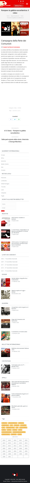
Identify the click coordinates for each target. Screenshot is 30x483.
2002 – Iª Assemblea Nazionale (9, 258)
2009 (4, 448)
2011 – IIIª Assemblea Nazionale (9, 265)
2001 (20, 451)
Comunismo (17, 425)
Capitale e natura (5, 425)
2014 (4, 445)
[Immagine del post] (5, 222)
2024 (4, 440)
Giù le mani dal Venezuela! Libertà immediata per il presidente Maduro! (20, 383)
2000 (26, 451)
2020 (26, 440)
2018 (9, 443)
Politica (20, 429)
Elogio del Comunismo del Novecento (18, 320)
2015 (26, 443)
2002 (15, 451)
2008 (9, 448)
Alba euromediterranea (13, 422)
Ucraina (19, 434)
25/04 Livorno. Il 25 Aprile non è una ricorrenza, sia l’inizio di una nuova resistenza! (20, 243)
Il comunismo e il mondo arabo (19, 331)
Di (19, 108)
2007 (15, 448)
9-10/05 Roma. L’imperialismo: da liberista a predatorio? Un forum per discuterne (20, 231)
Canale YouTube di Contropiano (11, 47)
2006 (20, 448)
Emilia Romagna (5, 183)
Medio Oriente (5, 164)
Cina (11, 425)
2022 (15, 440)
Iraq (17, 427)
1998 (9, 453)
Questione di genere (6, 434)
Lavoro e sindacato (23, 427)
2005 (26, 448)
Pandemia (15, 429)
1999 (4, 453)
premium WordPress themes (20, 481)
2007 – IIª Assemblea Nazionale (9, 261)
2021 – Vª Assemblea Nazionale (9, 271)
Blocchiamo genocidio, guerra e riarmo (20, 406)
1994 (26, 453)
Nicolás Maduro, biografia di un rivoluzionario (19, 279)
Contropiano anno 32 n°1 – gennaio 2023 (18, 365)
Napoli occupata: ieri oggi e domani (18, 291)
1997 (15, 453)
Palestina (9, 429)
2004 (4, 451)
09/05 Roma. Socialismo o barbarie (18, 218)
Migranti (4, 429)
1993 (4, 456)
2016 (20, 443)
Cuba (3, 427)
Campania (3, 193)
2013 (9, 445)
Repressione (14, 434)
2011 (20, 445)
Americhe (3, 161)
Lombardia (4, 180)
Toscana (3, 186)
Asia (2, 167)
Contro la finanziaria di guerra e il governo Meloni (20, 394)
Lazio (2, 189)
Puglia (2, 196)
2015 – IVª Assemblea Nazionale (9, 268)
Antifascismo (21, 422)
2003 (9, 451)
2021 (20, 440)
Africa (2, 158)
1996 (20, 453)
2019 (4, 443)
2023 (9, 440)
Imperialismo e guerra (16, 110)
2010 (26, 445)
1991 (9, 456)
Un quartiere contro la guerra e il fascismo (20, 307)
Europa (3, 155)
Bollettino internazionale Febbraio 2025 (20, 349)
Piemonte (3, 177)
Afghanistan (4, 422)
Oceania (3, 170)
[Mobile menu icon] (27, 3)
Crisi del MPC (23, 425)
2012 (15, 445)
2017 (15, 443)
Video (4, 23)
